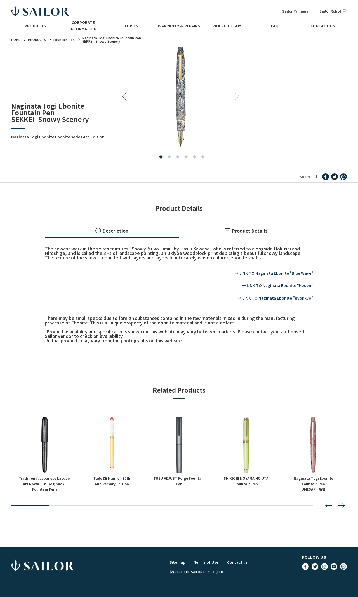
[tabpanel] (181, 97)
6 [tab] (201, 157)
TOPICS (131, 26)
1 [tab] (159, 157)
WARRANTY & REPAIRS (179, 26)
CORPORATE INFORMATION (83, 28)
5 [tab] (193, 157)
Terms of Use (206, 562)
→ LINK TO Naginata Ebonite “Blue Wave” (274, 273)
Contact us (237, 562)
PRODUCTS (35, 26)
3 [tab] (176, 157)
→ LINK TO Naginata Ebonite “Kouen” (277, 285)
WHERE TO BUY (227, 26)
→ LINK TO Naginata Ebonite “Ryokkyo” (275, 298)
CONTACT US (322, 26)
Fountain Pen (64, 39)
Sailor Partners (295, 11)
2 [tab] (168, 157)
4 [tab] (184, 157)
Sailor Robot (333, 11)
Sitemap (177, 562)
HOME (15, 39)
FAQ (275, 26)
